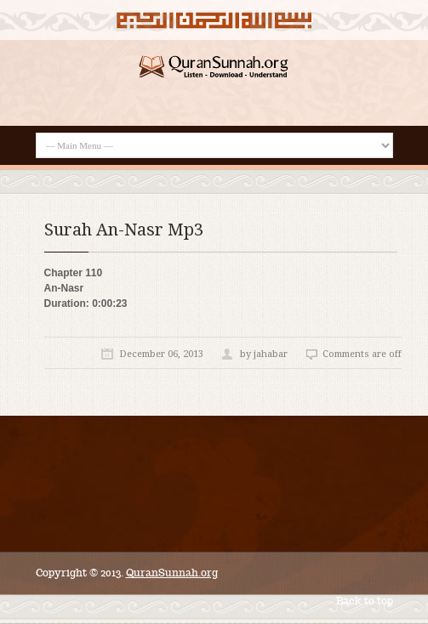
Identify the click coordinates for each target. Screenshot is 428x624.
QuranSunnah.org (172, 572)
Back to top (364, 600)
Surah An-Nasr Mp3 (123, 229)
